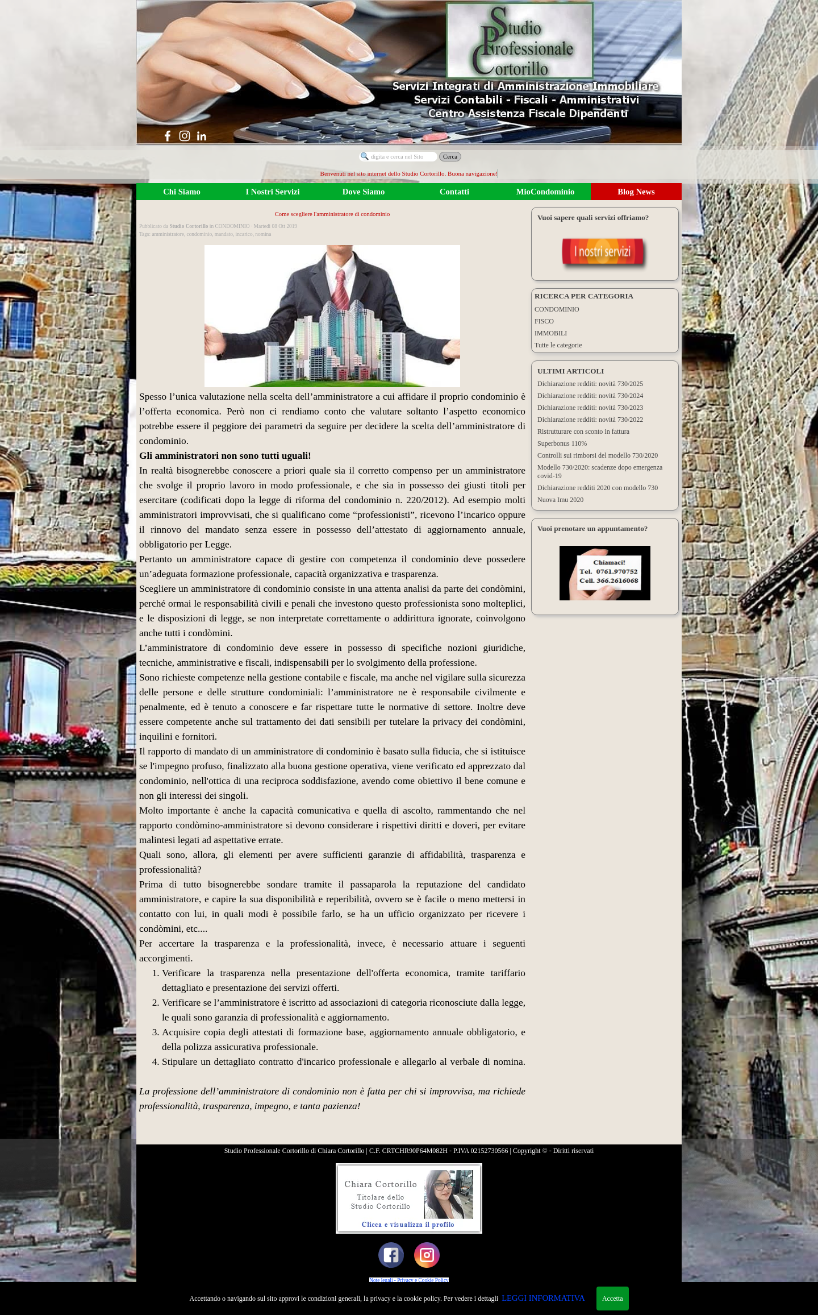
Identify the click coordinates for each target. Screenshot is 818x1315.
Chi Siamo (182, 191)
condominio (199, 234)
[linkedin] (201, 136)
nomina (263, 234)
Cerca (450, 157)
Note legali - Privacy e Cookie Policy (408, 1280)
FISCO (544, 321)
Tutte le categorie (558, 345)
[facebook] (167, 136)
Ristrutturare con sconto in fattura (583, 431)
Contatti (454, 191)
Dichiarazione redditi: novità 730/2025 (590, 384)
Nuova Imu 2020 (560, 500)
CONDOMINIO (557, 309)
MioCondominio (545, 191)
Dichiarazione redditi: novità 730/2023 (590, 408)
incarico (244, 234)
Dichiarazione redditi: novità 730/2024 (590, 396)
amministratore (167, 234)
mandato (224, 234)
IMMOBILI (551, 333)
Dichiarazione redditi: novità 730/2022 (590, 420)
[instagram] (184, 136)
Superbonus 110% (562, 443)
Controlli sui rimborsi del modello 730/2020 (597, 455)
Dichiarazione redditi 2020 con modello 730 (597, 488)
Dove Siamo (364, 191)
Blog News (636, 191)
